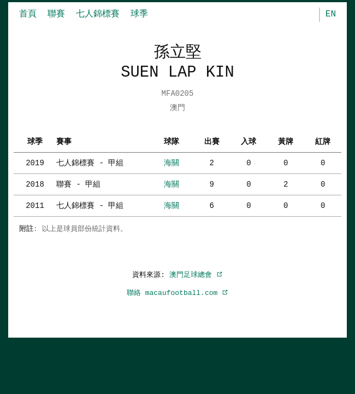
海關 (171, 163)
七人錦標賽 (98, 14)
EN (331, 14)
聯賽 (56, 14)
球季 (139, 14)
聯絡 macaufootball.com (177, 293)
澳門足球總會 (196, 275)
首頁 (28, 14)
